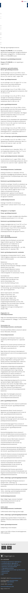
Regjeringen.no (9, 556)
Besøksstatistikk (5, 571)
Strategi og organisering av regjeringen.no (11, 561)
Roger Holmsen (10, 581)
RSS (3, 574)
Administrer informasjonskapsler (9, 566)
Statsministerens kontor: (16, 578)
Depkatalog (9, 584)
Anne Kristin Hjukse (13, 580)
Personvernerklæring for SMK (7, 586)
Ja (3, 547)
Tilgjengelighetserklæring (8, 568)
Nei (9, 547)
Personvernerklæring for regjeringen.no (11, 565)
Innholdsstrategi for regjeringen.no (10, 563)
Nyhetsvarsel (5, 573)
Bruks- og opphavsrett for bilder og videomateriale (13, 569)
